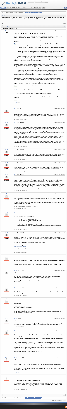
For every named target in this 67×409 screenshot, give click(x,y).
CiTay (6, 108)
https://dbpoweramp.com (20, 372)
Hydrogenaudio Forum (9, 12)
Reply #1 (15, 108)
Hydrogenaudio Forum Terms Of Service (33, 12)
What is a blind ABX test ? (18, 250)
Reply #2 (15, 122)
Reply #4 (15, 162)
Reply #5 (15, 174)
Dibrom (6, 30)
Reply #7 (15, 212)
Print (64, 23)
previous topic (58, 26)
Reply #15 (15, 357)
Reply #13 (15, 318)
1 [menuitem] (2, 23)
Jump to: (53, 400)
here (33, 20)
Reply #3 (15, 149)
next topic (63, 26)
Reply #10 (15, 270)
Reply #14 (15, 330)
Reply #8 (15, 232)
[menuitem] (64, 23)
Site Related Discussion (19, 12)
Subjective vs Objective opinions (20, 246)
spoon (6, 357)
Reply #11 (15, 287)
